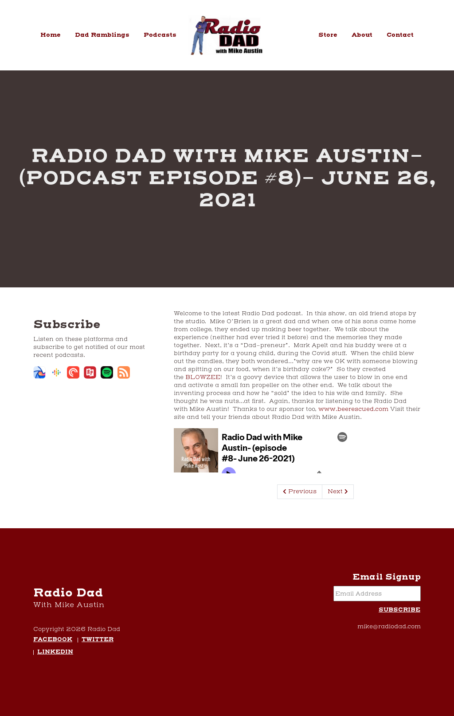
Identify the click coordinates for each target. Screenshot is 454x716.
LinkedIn (55, 652)
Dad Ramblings (102, 35)
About (362, 35)
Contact (400, 35)
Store (327, 35)
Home (50, 35)
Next (338, 491)
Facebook (52, 640)
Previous (300, 491)
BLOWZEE (202, 377)
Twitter (98, 640)
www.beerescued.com (353, 409)
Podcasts (160, 35)
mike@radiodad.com (389, 626)
